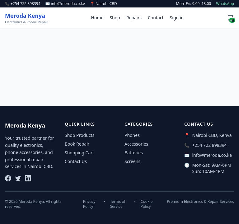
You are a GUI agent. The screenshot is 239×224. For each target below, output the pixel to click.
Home (97, 18)
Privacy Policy (89, 204)
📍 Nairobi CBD (103, 3)
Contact (156, 18)
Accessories (136, 144)
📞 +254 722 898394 (22, 3)
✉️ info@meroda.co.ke (65, 3)
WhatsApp (225, 3)
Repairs (134, 18)
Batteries (133, 153)
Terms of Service (117, 204)
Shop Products (79, 135)
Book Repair (77, 144)
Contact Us (76, 161)
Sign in (177, 18)
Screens (132, 161)
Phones (132, 135)
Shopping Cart (79, 153)
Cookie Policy (146, 204)
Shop (115, 18)
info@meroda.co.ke (212, 155)
